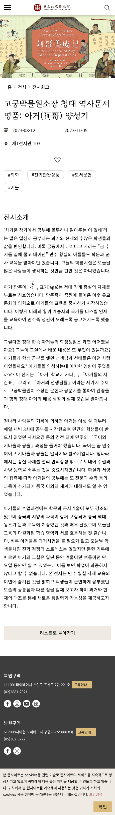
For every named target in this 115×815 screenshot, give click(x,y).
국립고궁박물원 (52, 7)
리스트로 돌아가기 (57, 632)
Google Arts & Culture (36, 704)
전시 (22, 87)
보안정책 (95, 794)
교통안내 (80, 684)
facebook (7, 704)
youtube (26, 704)
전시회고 (40, 87)
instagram (17, 704)
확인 (102, 806)
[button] (7, 7)
